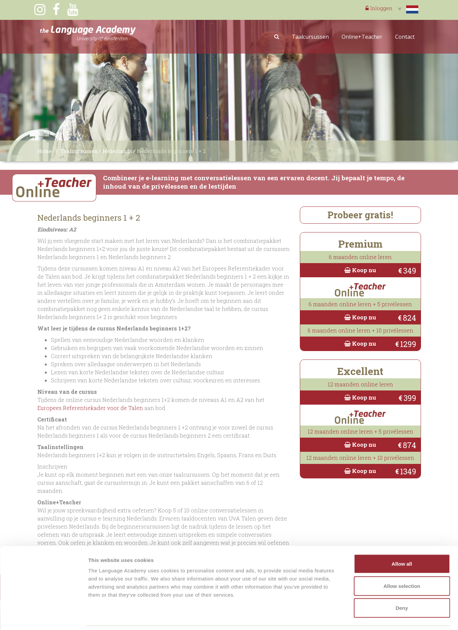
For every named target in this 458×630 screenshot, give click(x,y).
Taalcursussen (310, 36)
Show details (353, 617)
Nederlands (117, 151)
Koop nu (360, 270)
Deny (402, 586)
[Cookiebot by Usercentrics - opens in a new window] (43, 617)
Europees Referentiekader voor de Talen (90, 407)
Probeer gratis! (360, 215)
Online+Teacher (362, 36)
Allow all (402, 541)
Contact (405, 36)
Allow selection (401, 564)
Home (44, 151)
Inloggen (378, 8)
